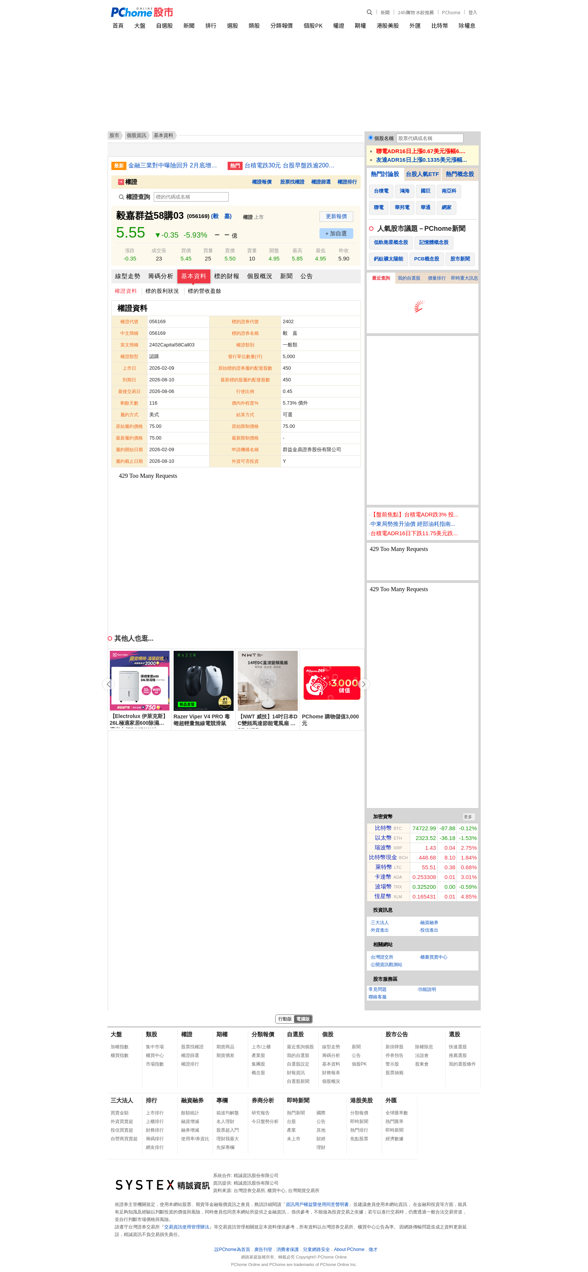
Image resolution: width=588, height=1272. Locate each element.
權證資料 (126, 291)
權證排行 (347, 182)
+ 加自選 (336, 233)
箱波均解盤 (227, 1112)
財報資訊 (296, 1072)
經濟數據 (395, 1138)
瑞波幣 (383, 847)
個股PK (313, 25)
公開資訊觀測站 (386, 964)
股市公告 (397, 1034)
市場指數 (155, 1064)
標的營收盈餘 (205, 291)
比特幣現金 (383, 857)
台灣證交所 (382, 957)
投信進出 (429, 930)
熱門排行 (359, 1130)
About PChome (349, 1249)
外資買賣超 (122, 1121)
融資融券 (429, 922)
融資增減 (190, 1121)
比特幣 (439, 25)
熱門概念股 (460, 174)
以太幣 (383, 837)
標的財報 (227, 276)
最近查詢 (381, 278)
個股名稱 (384, 138)
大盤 (140, 25)
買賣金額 (120, 1112)
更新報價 (336, 216)
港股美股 (387, 25)
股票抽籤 (395, 1072)
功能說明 (427, 989)
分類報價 (281, 25)
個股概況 (260, 276)
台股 (291, 1121)
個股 (327, 1034)
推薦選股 (458, 1055)
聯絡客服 (378, 997)
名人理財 (225, 1121)
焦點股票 (359, 1138)
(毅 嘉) (221, 216)
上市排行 (155, 1112)
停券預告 (395, 1055)
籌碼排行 (155, 1138)
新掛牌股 (395, 1046)
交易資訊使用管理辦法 (186, 1227)
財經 (321, 1138)
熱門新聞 (296, 1112)
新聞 (385, 12)
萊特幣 (383, 867)
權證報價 (262, 182)
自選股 (164, 25)
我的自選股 (409, 278)
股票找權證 (292, 182)
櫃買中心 (155, 1055)
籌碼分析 (161, 276)
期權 (360, 25)
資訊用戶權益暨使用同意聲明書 (317, 1204)
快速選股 (458, 1046)
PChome (451, 12)
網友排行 (155, 1147)
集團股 (258, 1064)
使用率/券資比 (195, 1138)
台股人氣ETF (422, 174)
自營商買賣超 (124, 1138)
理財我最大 (227, 1138)
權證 (338, 25)
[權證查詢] (191, 197)
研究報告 (261, 1112)
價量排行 (437, 278)
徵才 (373, 1249)
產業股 (258, 1055)
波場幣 (383, 886)
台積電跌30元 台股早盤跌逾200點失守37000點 (291, 165)
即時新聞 (298, 1100)
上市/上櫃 (261, 1046)
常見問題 (378, 989)
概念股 (258, 1072)
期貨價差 (225, 1055)
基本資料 (194, 276)
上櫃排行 (155, 1121)
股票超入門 (227, 1130)
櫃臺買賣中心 (433, 957)
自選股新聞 (298, 1081)
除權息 (467, 25)
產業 (291, 1130)
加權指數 (120, 1046)
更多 (468, 816)
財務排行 (155, 1130)
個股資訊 (136, 135)
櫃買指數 (120, 1055)
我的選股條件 (462, 1064)
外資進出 (380, 930)
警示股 (392, 1064)
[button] (363, 684)
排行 (210, 25)
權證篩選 (321, 182)
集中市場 (155, 1046)
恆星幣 (383, 896)
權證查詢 (134, 197)
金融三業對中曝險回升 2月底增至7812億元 (175, 165)
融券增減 (190, 1130)
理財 (321, 1147)
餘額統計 (190, 1112)
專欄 (222, 1100)
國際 (321, 1112)
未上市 (293, 1138)
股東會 (422, 1064)
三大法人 (380, 922)
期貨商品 (225, 1046)
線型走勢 (128, 276)
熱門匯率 (395, 1121)
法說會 (422, 1055)
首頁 (118, 25)
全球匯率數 (397, 1112)
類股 (254, 25)
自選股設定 (298, 1064)
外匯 (415, 25)
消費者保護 (287, 1249)
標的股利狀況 (162, 291)
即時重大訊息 (464, 278)
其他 (321, 1130)
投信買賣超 (122, 1130)
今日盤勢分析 (265, 1121)
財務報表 (331, 1072)
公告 (306, 276)
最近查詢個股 (300, 1046)
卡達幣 (383, 876)
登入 (472, 12)
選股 (232, 25)
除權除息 (424, 1046)
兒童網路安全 (316, 1249)
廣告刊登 (263, 1249)
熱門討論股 (385, 174)
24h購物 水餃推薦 (416, 12)
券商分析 (263, 1100)
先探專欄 (225, 1147)
